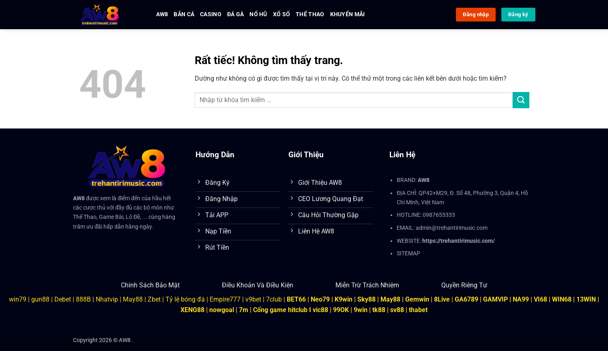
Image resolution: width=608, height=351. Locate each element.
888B (83, 299)
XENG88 (192, 310)
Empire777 (225, 299)
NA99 (522, 299)
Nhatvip (107, 299)
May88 (133, 299)
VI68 (541, 299)
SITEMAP (408, 253)
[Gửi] (521, 100)
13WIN (586, 299)
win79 (17, 299)
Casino (210, 14)
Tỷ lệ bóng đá (185, 299)
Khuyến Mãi (347, 14)
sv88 (397, 310)
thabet (418, 310)
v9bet (253, 299)
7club (274, 299)
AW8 (162, 14)
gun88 (40, 299)
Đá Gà (235, 14)
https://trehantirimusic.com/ (458, 241)
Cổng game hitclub (280, 310)
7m (243, 310)
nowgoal (221, 310)
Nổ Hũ (258, 14)
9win (360, 310)
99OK (341, 310)
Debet (62, 299)
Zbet (154, 299)
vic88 (320, 310)
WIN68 (561, 299)
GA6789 (466, 299)
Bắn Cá (184, 14)
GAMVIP (496, 299)
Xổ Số (281, 14)
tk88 (378, 310)
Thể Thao (310, 14)
